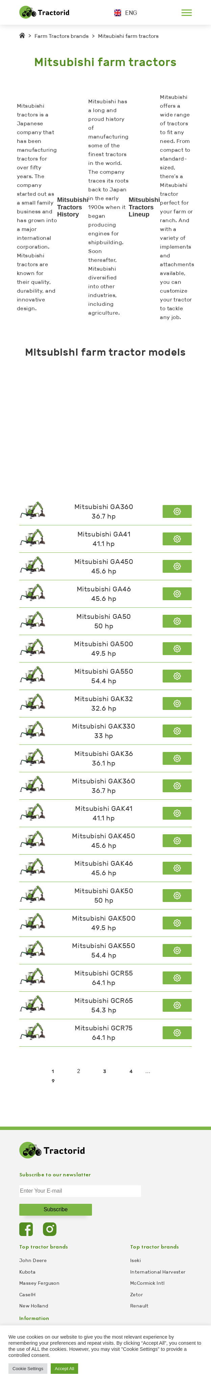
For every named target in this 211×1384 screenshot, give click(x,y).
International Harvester (158, 1272)
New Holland (33, 1306)
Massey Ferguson (39, 1283)
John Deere (33, 1260)
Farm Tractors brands (61, 36)
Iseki (135, 1260)
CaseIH (27, 1295)
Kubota (27, 1272)
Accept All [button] (64, 1368)
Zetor (136, 1295)
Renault (139, 1306)
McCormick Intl (147, 1283)
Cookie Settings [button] (28, 1368)
